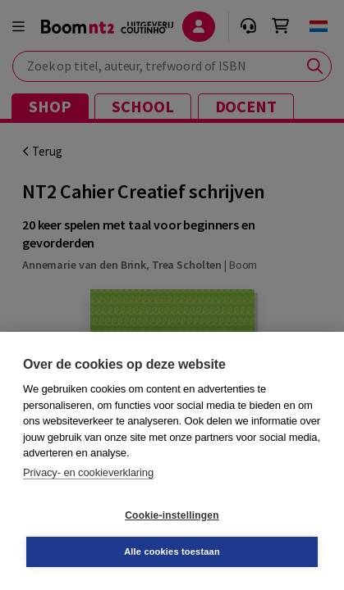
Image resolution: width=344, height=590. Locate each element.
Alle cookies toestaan (172, 551)
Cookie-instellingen (171, 515)
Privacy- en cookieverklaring (88, 472)
